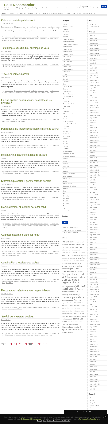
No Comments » (54, 37)
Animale (65, 37)
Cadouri (65, 79)
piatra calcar (36, 335)
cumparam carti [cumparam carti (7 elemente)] (78, 271)
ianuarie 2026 (94, 45)
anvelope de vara (21, 65)
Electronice (66, 116)
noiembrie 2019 (94, 230)
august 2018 (93, 267)
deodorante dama (17, 37)
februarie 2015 (94, 371)
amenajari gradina (10, 333)
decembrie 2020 (94, 197)
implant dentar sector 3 (20, 307)
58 (33, 344)
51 (15, 344)
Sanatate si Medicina (7, 184)
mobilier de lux (18, 173)
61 (41, 344)
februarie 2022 (94, 162)
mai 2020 (92, 215)
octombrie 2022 (94, 142)
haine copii (41, 91)
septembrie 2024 (95, 85)
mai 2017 (92, 304)
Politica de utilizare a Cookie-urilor (58, 421)
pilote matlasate (41, 147)
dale (27, 333)
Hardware (66, 129)
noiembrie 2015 (94, 349)
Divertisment (66, 111)
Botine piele (16, 279)
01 (10, 344)
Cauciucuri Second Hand (18, 66)
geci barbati (34, 91)
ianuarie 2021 (94, 195)
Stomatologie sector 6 (41, 199)
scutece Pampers (40, 38)
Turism (65, 206)
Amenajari (66, 34)
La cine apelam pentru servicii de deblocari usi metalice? (26, 101)
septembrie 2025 (95, 55)
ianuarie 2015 (94, 374)
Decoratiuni (66, 106)
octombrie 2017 (94, 292)
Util (64, 208)
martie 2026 (93, 40)
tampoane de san (7, 40)
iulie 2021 (92, 180)
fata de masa (9, 145)
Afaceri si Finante (68, 27)
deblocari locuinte (21, 119)
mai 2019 (92, 244)
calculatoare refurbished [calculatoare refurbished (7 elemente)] (78, 255)
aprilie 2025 (93, 68)
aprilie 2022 (93, 157)
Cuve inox (37, 253)
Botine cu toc (9, 279)
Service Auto (66, 178)
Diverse (65, 109)
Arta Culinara (67, 56)
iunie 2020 (93, 212)
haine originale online (13, 92)
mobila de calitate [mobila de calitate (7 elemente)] (67, 319)
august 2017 (93, 297)
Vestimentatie (67, 211)
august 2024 (93, 88)
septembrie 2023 (95, 115)
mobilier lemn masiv (28, 173)
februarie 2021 (94, 192)
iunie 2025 (93, 63)
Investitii (65, 144)
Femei (65, 119)
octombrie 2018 (94, 262)
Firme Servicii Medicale (69, 124)
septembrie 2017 (95, 294)
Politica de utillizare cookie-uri (32, 419)
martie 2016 (93, 339)
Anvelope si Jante (68, 54)
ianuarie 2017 (94, 314)
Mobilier (3, 158)
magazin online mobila (11, 171)
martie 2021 (93, 190)
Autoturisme (66, 71)
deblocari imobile (10, 119)
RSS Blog (93, 24)
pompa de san (14, 38)
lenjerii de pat (31, 145)
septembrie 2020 (95, 205)
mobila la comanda (7, 225)
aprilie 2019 (93, 247)
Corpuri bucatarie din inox (20, 253)
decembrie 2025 (94, 48)
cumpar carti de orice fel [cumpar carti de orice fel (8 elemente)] (76, 277)
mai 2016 (92, 334)
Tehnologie (66, 198)
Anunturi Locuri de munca (70, 44)
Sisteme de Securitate (69, 186)
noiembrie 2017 (94, 289)
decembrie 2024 (94, 78)
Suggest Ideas (94, 403)
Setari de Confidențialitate (84, 13)
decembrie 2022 (94, 137)
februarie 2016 (94, 342)
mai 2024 (92, 95)
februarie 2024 (94, 103)
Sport (64, 191)
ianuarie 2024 (94, 105)
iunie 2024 (93, 93)
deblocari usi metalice (40, 119)
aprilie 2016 (93, 337)
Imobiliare (66, 134)
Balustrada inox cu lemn (12, 251)
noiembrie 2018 (94, 259)
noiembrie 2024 (94, 80)
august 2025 (93, 58)
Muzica (65, 168)
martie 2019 (93, 249)
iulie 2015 (92, 359)
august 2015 (93, 356)
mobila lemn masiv (35, 171)
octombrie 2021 (94, 172)
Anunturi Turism (67, 51)
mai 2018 (92, 274)
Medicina (65, 158)
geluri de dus (35, 37)
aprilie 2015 (93, 366)
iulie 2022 (92, 150)
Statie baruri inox (14, 255)
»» (46, 344)
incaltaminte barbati (26, 92)
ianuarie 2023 (94, 135)
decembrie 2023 (94, 108)
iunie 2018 (93, 272)
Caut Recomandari (19, 5)
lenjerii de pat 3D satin (41, 145)
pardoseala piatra (19, 335)
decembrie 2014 (94, 376)
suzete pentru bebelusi (52, 38)
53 (20, 344)
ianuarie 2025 (94, 75)
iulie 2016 (92, 329)
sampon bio (22, 38)
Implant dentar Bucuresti (27, 199)
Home (4, 13)
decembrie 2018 (94, 257)
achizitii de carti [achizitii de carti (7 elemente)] (79, 242)
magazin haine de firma (39, 92)
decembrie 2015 (94, 347)
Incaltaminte (4, 266)
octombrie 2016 (94, 322)
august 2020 (93, 207)
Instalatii (65, 139)
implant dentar (9, 307)
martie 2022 (93, 160)
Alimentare (66, 32)
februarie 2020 (94, 222)
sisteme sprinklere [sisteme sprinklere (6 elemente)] (73, 324)
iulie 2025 (92, 60)
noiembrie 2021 (94, 170)
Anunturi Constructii (68, 39)
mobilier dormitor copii (39, 225)
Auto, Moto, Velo (6, 51)
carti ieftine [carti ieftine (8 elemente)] (80, 261)
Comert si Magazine (7, 23)
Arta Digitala (66, 59)
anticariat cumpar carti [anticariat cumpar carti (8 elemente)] (74, 247)
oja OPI (7, 38)
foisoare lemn (25, 224)
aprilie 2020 (93, 217)
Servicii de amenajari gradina (17, 316)
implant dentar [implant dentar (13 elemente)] (77, 297)
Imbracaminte (67, 131)
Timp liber (66, 203)
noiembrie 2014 (94, 379)
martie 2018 (93, 279)
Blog (12, 13)
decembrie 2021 (94, 167)
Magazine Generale (68, 153)
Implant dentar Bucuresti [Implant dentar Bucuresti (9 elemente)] (72, 300)
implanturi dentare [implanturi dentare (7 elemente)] (67, 303)
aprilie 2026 (93, 38)
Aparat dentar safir (10, 198)
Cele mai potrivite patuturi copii (18, 20)
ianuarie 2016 (94, 344)
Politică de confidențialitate (28, 13)
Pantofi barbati (40, 281)
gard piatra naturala (7, 335)
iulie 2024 (92, 90)
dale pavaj (38, 333)
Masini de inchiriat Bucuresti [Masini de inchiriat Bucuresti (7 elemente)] (77, 316)
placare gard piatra (46, 335)
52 (17, 344)
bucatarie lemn (16, 224)
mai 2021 (92, 185)
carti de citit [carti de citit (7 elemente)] (71, 261)
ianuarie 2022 (94, 165)
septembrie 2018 (95, 264)
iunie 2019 (93, 242)
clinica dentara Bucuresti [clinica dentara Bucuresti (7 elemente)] (69, 263)
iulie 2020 (92, 210)
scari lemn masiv (51, 225)
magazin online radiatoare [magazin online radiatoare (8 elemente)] (71, 311)
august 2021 (93, 177)
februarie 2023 (94, 133)
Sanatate (65, 171)
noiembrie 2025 (94, 50)
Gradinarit (66, 126)
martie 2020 (93, 220)
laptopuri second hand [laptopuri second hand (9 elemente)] (76, 308)
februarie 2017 (94, 312)
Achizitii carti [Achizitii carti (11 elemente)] (68, 242)
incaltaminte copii (19, 281)
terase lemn (5, 227)
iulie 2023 (92, 120)
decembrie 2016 (94, 317)
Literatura (66, 149)
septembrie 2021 (95, 175)
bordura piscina (20, 333)
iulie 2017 (92, 299)
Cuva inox (31, 253)
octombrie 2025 (94, 53)
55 (25, 344)
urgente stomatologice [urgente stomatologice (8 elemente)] (70, 330)
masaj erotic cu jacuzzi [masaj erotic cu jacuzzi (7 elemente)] (72, 313)
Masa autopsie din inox (47, 253)
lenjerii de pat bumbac (8, 147)
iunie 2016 (93, 332)
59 (35, 344)
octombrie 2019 (94, 232)
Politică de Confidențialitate (89, 419)
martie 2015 (93, 369)
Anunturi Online (67, 46)
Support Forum (94, 405)
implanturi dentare (33, 307)
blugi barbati (17, 91)
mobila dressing (43, 224)
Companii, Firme (68, 96)
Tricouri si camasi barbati (15, 74)
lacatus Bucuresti (7, 121)
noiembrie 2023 (94, 110)
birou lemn (8, 224)
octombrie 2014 (94, 381)
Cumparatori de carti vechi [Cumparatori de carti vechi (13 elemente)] (73, 275)
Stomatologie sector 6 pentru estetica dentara (26, 180)
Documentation (94, 398)
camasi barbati (25, 91)
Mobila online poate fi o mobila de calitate (24, 154)
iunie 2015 (93, 361)
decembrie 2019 (94, 227)
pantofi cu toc (48, 281)
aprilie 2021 (93, 187)
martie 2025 (93, 70)
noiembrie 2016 (94, 319)
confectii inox (43, 251)
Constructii (66, 99)
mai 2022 (92, 155)
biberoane (8, 37)
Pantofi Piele (9, 283)
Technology (66, 196)
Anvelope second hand (41, 65)
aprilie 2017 (93, 307)
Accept (39, 421)
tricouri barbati (51, 92)
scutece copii (30, 38)
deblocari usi (30, 119)
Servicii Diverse (67, 183)
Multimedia (66, 166)
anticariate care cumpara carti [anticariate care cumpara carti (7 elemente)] (71, 250)
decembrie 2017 (94, 287)
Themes (92, 408)
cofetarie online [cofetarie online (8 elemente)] (67, 271)
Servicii (65, 181)
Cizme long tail (33, 279)
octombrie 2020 (94, 202)
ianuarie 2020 (94, 225)
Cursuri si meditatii (68, 104)
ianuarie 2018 (94, 284)
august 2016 (93, 327)
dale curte (32, 333)
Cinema (65, 89)
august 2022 (93, 147)
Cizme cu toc (24, 279)
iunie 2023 (93, 123)
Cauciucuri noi (6, 66)
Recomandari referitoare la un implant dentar (25, 290)
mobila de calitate (24, 171)
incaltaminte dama (29, 281)
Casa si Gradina (5, 238)
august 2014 (93, 386)
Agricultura (66, 29)
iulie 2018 (92, 269)
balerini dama (9, 91)
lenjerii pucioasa (31, 147)
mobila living (16, 225)
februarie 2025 (94, 73)
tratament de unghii (18, 40)
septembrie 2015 (95, 354)
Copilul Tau (66, 101)
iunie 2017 (93, 302)
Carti (64, 84)
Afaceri (65, 24)
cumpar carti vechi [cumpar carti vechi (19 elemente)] (74, 287)
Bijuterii (65, 76)
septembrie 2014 (95, 384)
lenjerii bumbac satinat (19, 145)
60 (38, 344)
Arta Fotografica (67, 61)
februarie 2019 (94, 252)
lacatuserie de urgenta (18, 121)
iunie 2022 (93, 152)
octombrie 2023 (94, 113)
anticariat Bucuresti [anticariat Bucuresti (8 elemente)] (68, 245)
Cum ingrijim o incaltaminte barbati (20, 262)
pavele (31, 335)
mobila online (45, 171)
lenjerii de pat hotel (20, 147)
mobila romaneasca (7, 173)
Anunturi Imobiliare (68, 42)
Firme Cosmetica (68, 121)
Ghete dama (41, 279)
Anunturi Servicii (6, 106)
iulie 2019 (92, 240)
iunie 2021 (93, 182)
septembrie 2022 (95, 145)
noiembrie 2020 (94, 200)
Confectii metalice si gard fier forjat (20, 234)
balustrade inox (24, 251)
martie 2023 (93, 130)
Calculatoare (66, 81)
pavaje (26, 335)
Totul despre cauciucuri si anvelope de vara (25, 48)
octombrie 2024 (94, 83)
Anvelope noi (30, 65)
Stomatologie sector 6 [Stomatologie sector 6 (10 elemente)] (71, 327)
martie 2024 (93, 100)
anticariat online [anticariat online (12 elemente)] (70, 252)
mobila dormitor (34, 224)
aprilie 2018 (93, 277)
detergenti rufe (27, 37)
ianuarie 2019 (94, 254)
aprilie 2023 (93, 128)
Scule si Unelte (67, 176)
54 (22, 344)
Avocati (65, 74)
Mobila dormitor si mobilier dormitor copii (23, 207)
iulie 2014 (92, 389)
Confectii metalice (7, 253)
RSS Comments (94, 27)
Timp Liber (66, 201)
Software (65, 188)
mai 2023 (92, 125)
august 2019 (93, 237)
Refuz (44, 421)
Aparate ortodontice (22, 198)
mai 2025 (92, 65)
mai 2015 (92, 364)
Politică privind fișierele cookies (56, 13)
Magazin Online (5, 77)
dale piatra (45, 333)
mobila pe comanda (27, 225)
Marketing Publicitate (69, 156)
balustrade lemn (33, 251)
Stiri (64, 193)
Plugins (92, 400)
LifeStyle (65, 146)
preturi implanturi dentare (15, 309)
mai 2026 (92, 35)
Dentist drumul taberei (13, 199)
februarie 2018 (94, 282)
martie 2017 (93, 309)
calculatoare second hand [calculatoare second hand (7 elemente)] (69, 258)
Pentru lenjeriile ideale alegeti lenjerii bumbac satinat (30, 128)
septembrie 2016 (95, 324)
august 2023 (93, 118)
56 (28, 344)
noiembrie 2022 (94, 140)
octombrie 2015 (94, 351)
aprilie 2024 (93, 98)
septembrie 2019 (95, 235)
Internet (65, 141)
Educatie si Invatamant (69, 114)
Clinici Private (67, 91)
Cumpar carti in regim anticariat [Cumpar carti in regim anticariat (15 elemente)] (71, 281)
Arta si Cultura (67, 64)
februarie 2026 (94, 43)
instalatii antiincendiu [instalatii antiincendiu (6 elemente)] (74, 305)
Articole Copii (67, 66)
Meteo (65, 161)
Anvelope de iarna (10, 65)
